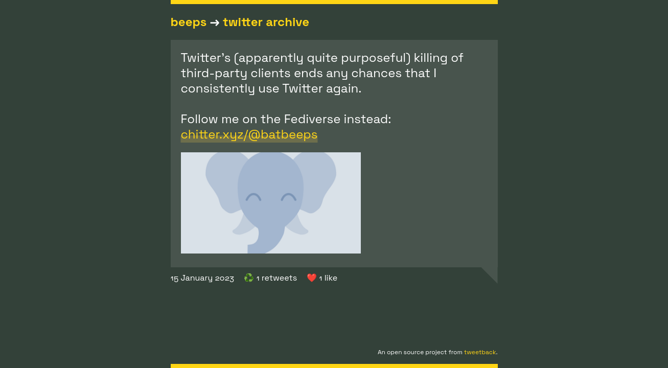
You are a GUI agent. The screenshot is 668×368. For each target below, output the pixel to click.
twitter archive (266, 22)
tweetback (480, 352)
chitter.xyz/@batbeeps (249, 134)
